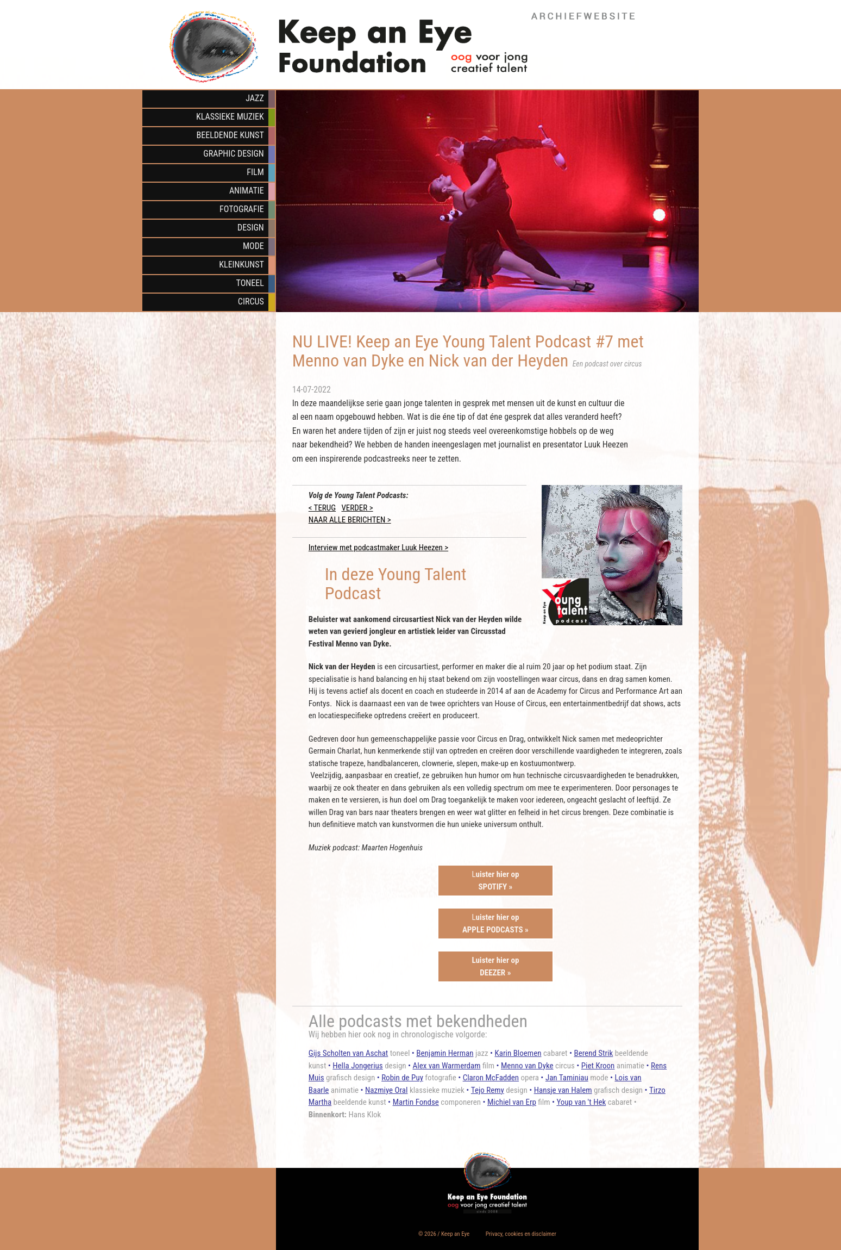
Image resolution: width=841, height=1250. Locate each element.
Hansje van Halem (563, 1090)
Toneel (250, 283)
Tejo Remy (487, 1090)
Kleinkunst (241, 264)
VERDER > (357, 508)
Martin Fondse (416, 1102)
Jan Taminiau (566, 1078)
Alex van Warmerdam (447, 1066)
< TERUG (322, 508)
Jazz (255, 98)
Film (255, 172)
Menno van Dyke (527, 1066)
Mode (253, 246)
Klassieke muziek (230, 116)
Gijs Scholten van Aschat (348, 1053)
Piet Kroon (598, 1066)
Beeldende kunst (229, 135)
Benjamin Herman (444, 1053)
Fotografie (241, 209)
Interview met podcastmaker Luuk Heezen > (378, 547)
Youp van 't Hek (581, 1102)
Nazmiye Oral (386, 1090)
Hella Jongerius (357, 1066)
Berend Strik (593, 1053)
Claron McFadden (491, 1078)
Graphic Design (233, 153)
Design (250, 227)
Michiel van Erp (511, 1102)
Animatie (246, 190)
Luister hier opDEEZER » (495, 966)
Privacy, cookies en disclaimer (521, 1233)
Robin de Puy (402, 1078)
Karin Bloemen (518, 1053)
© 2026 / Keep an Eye (443, 1233)
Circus (251, 301)
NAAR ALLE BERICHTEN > (350, 520)
